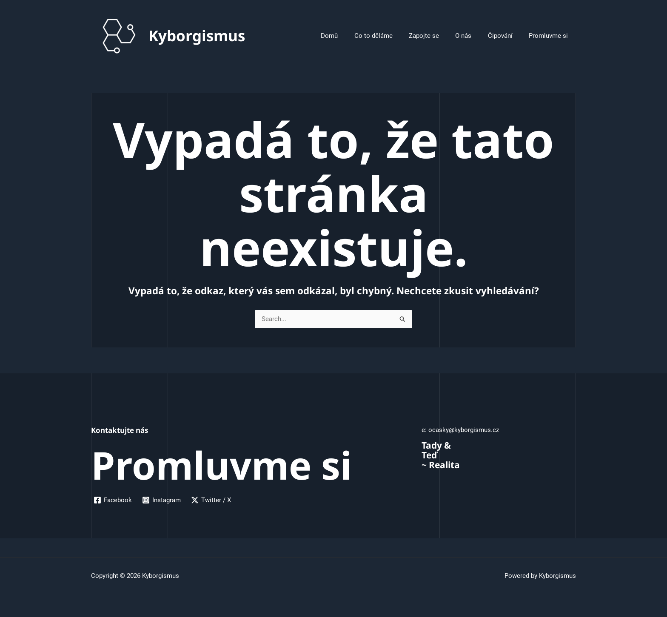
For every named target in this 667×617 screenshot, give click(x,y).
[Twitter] (211, 500)
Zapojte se (436, 36)
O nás (472, 36)
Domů (348, 36)
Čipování (505, 36)
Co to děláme (389, 36)
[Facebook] (112, 500)
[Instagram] (161, 500)
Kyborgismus (196, 35)
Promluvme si (550, 36)
